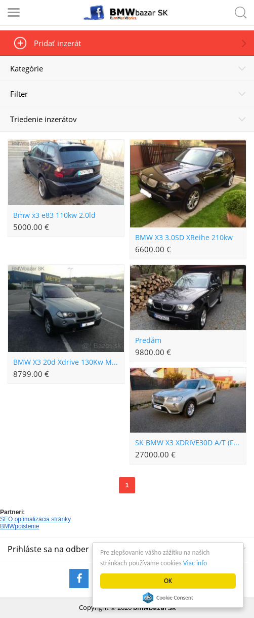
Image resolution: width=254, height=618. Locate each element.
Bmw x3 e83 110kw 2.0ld (54, 215)
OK (168, 580)
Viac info (195, 563)
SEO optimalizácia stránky (35, 519)
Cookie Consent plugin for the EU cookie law (168, 597)
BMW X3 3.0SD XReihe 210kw (184, 237)
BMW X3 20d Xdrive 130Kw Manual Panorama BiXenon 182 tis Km (68, 362)
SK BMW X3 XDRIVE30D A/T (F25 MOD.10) (190, 442)
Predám (148, 340)
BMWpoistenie (19, 526)
